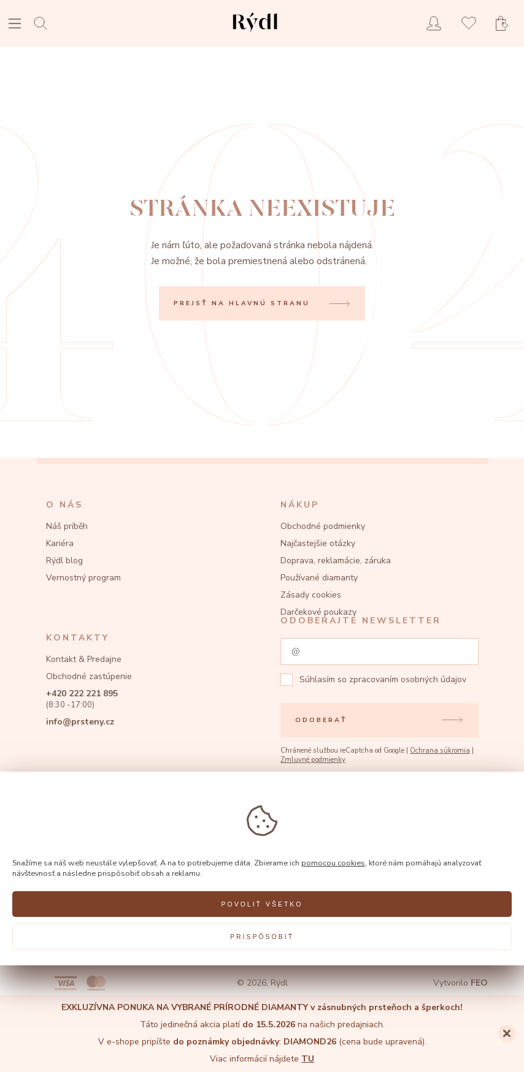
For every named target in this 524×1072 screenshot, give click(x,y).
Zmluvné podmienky (312, 759)
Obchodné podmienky (322, 526)
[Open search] (44, 23)
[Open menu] (15, 25)
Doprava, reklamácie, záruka (335, 560)
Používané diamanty (319, 578)
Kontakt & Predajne (83, 659)
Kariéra (60, 543)
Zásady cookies (310, 595)
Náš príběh (67, 526)
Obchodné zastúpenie (89, 676)
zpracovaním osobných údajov (407, 679)
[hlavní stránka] (255, 33)
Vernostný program (83, 578)
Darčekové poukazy (318, 612)
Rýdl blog (64, 560)
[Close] (506, 1033)
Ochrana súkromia (440, 750)
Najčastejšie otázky (317, 543)
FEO (479, 983)
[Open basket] (505, 23)
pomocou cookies (333, 862)
